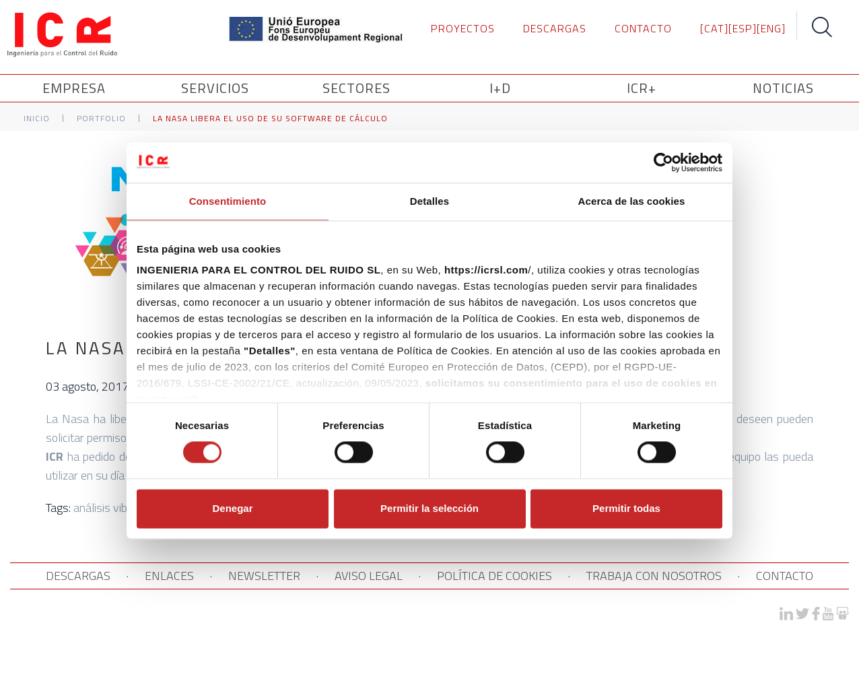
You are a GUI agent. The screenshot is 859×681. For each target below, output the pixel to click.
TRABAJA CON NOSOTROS (654, 575)
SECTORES (358, 87)
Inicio (37, 118)
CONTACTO (643, 28)
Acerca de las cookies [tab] (631, 201)
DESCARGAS (554, 28)
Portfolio (101, 118)
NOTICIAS (783, 87)
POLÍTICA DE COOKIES (494, 575)
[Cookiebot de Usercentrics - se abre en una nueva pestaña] (663, 162)
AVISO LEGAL (369, 575)
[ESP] (742, 28)
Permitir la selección (429, 508)
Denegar (232, 508)
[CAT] (714, 28)
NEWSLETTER (264, 575)
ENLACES (169, 575)
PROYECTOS (463, 28)
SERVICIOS (217, 87)
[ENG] (771, 28)
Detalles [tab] (429, 201)
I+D (500, 87)
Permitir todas (626, 508)
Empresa (76, 87)
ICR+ (641, 87)
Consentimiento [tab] (228, 201)
